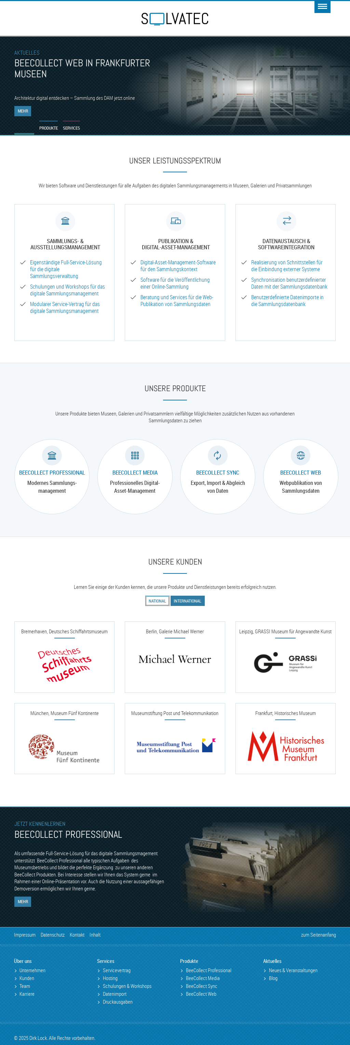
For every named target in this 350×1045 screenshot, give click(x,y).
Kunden (26, 978)
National (157, 601)
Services (72, 128)
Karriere (27, 994)
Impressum (25, 934)
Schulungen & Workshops (127, 986)
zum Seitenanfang (318, 934)
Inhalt (95, 934)
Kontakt (77, 934)
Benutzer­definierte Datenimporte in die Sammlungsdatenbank (287, 300)
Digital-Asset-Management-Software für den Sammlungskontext (178, 266)
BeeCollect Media (135, 472)
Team (24, 986)
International (187, 601)
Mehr (23, 111)
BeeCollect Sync (217, 472)
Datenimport (114, 994)
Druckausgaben (118, 1001)
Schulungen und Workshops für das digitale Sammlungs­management (67, 290)
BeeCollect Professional (52, 472)
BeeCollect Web (300, 472)
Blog (273, 978)
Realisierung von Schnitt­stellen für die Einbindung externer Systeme (287, 266)
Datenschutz (53, 934)
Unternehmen (32, 970)
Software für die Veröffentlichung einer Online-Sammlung (175, 283)
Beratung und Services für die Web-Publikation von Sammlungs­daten (176, 300)
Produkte (49, 128)
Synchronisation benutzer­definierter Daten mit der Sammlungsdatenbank (289, 283)
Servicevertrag (117, 970)
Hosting (110, 978)
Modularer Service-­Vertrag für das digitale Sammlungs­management (65, 307)
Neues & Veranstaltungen (293, 970)
